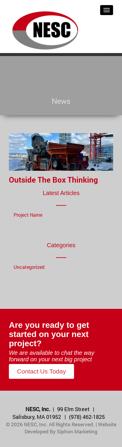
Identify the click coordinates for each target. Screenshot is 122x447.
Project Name (28, 215)
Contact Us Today (41, 371)
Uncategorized (29, 267)
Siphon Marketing (77, 431)
